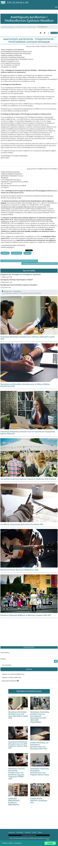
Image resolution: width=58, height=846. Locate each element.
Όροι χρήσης (19, 832)
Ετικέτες (34, 832)
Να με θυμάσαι (6, 665)
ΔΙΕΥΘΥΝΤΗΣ (5, 253)
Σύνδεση (29, 669)
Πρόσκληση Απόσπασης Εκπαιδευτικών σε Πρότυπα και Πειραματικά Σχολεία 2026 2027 (27, 432)
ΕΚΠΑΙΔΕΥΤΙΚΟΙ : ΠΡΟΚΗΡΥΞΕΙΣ (25, 27)
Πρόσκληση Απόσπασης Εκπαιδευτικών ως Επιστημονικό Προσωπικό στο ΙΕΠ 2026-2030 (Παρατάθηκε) (39, 717)
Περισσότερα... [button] (18, 843)
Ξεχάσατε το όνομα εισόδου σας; (11, 677)
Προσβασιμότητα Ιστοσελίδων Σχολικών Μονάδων (18, 285)
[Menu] (56, 7)
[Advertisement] (29, 632)
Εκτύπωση (54, 33)
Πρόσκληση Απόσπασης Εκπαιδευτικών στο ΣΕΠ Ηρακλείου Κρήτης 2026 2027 (17, 745)
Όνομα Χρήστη (4, 652)
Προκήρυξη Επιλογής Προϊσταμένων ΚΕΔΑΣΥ (16, 280)
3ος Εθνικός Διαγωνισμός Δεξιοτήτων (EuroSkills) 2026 (21, 524)
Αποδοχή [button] (50, 843)
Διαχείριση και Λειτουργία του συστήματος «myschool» (20, 274)
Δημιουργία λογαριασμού (10, 681)
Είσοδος (40, 832)
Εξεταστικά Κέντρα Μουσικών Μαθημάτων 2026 (19, 570)
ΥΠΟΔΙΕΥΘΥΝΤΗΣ (16, 253)
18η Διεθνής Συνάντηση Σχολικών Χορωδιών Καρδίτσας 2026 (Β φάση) (28, 479)
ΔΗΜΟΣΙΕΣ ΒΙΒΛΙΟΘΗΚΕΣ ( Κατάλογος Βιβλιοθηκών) (14, 801)
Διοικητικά (27, 253)
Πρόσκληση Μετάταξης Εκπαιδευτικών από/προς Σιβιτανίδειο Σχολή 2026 (27, 338)
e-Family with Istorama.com (29, 835)
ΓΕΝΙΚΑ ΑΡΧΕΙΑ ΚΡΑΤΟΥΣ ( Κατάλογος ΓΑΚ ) (38, 800)
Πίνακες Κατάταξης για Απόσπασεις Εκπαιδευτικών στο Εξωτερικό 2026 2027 (39, 745)
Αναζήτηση (28, 832)
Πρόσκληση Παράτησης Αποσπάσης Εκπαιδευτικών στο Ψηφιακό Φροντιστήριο (39, 771)
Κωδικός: (3, 659)
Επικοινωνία (11, 832)
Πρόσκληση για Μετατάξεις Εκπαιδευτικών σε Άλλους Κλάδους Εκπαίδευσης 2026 (25, 385)
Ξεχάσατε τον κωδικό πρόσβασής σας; (13, 674)
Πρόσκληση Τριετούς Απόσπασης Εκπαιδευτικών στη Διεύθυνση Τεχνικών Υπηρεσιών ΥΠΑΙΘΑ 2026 (16, 773)
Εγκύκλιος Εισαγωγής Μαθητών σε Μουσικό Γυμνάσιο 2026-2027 (25, 615)
